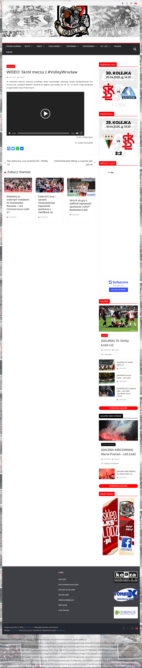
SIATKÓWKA (71, 46)
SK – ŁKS (104, 46)
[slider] (43, 133)
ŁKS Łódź (62, 579)
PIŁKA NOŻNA (54, 46)
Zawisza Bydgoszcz (66, 600)
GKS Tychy (62, 605)
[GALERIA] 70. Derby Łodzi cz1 (125, 363)
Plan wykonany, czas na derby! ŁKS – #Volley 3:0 (26, 163)
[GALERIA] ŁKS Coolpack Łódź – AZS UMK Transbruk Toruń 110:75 (126, 392)
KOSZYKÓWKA (88, 46)
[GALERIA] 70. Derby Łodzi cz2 (115, 343)
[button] (31, 46)
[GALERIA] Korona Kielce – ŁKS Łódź (124, 376)
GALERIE (117, 46)
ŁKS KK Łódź (63, 595)
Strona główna (13, 46)
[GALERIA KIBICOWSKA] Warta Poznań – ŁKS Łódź (118, 452)
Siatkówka (11, 66)
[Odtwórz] (9, 133)
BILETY (27, 46)
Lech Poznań (63, 610)
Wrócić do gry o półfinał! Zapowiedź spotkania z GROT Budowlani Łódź (80, 205)
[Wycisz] (77, 133)
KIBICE (39, 46)
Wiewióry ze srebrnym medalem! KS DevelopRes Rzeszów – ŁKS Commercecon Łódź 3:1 (18, 204)
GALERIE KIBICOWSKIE (108, 444)
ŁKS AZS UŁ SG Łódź (66, 590)
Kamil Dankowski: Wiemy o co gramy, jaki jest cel (74, 163)
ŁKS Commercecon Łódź (68, 584)
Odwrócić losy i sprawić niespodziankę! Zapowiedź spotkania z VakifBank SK (46, 204)
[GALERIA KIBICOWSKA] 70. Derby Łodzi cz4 (126, 472)
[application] (45, 114)
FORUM (9, 52)
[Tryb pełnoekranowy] (81, 133)
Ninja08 (21, 77)
